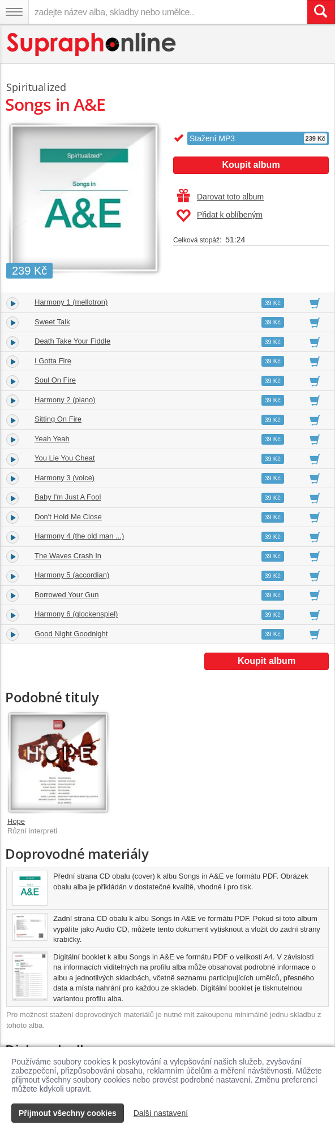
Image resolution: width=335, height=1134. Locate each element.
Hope (16, 821)
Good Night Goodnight (71, 633)
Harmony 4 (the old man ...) (79, 536)
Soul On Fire (55, 380)
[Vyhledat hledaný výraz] (321, 12)
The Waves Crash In (68, 555)
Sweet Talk (52, 322)
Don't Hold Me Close (68, 516)
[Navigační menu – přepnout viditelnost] (14, 12)
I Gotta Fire (53, 361)
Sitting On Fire (58, 419)
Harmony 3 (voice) (65, 477)
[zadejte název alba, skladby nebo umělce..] (167, 12)
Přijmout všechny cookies (68, 1113)
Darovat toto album (220, 196)
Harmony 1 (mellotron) (71, 302)
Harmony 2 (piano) (65, 400)
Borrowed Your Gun (66, 594)
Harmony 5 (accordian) (72, 575)
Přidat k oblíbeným (219, 216)
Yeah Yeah (52, 439)
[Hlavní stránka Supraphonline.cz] (92, 44)
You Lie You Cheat (65, 458)
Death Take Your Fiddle (72, 341)
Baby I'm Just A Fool (68, 497)
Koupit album (251, 165)
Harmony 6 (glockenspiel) (76, 614)
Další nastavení (161, 1113)
